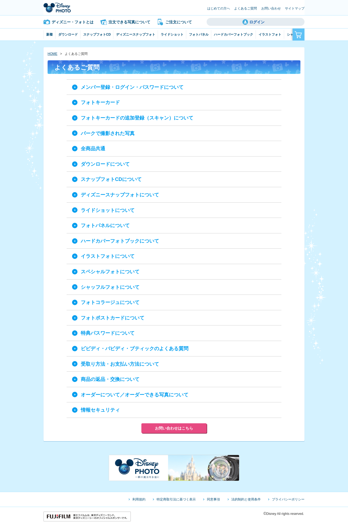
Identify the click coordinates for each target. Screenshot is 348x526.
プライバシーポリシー (288, 499)
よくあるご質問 (245, 8)
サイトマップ (294, 8)
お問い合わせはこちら (174, 428)
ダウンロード (68, 34)
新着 (49, 34)
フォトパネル (199, 34)
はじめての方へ (218, 8)
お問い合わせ (271, 8)
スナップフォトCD (97, 34)
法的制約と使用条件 (246, 499)
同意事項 (213, 499)
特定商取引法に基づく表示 (176, 499)
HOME (52, 54)
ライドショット (172, 34)
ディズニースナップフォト (135, 34)
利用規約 (138, 499)
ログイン (257, 22)
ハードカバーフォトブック (233, 34)
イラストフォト (270, 34)
